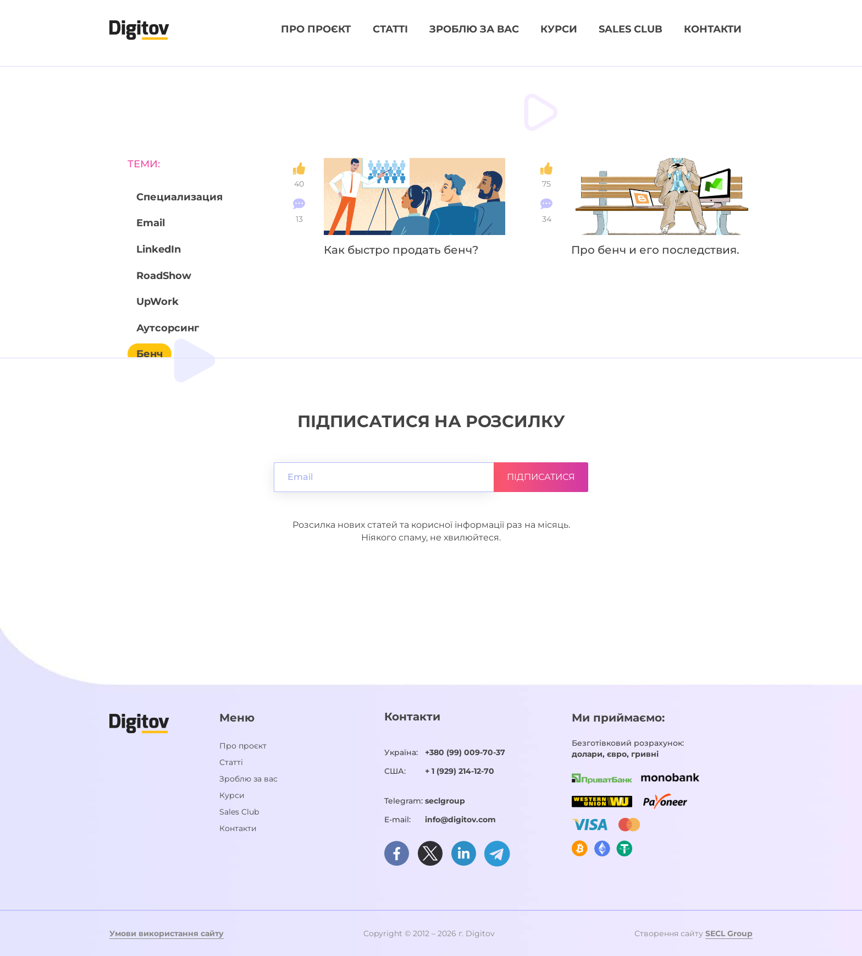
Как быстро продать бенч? (401, 249)
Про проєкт (316, 29)
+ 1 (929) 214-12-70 (459, 771)
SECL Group (729, 933)
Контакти (713, 29)
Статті (390, 29)
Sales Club (630, 29)
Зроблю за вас (474, 29)
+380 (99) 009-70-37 (465, 752)
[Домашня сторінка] (139, 29)
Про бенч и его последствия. (655, 249)
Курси (558, 29)
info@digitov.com (460, 819)
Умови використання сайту (166, 933)
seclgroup (445, 801)
